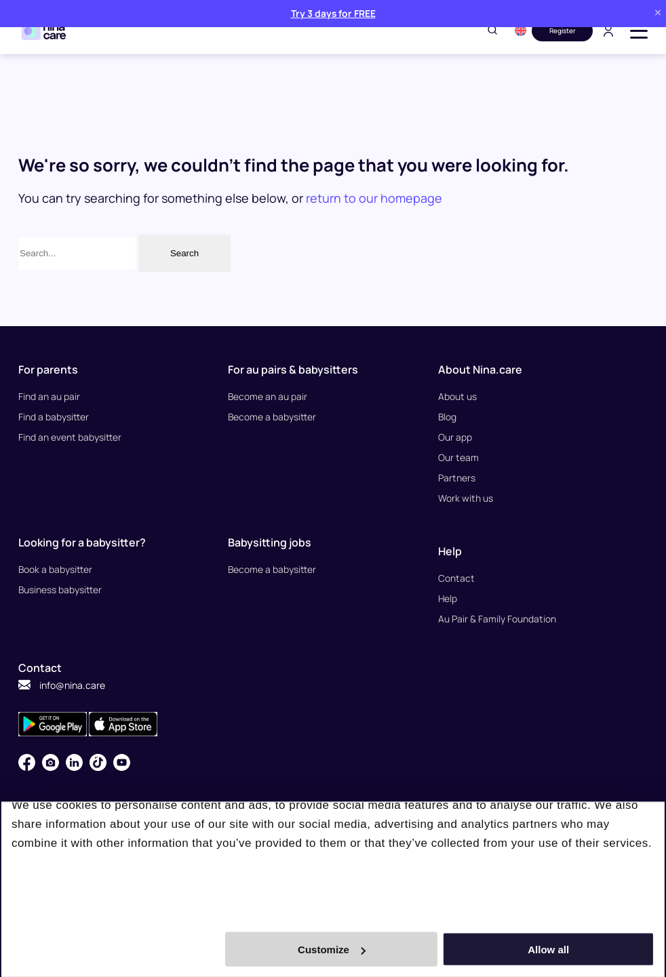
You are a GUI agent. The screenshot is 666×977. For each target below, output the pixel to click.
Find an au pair (49, 396)
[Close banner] (658, 13)
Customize (332, 949)
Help (448, 598)
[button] (520, 30)
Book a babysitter (55, 569)
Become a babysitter (272, 416)
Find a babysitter (53, 416)
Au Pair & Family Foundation (497, 618)
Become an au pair (268, 396)
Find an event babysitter (69, 437)
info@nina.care (61, 685)
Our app (455, 437)
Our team (458, 457)
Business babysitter (60, 589)
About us (457, 396)
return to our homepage (374, 198)
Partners (456, 477)
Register (562, 30)
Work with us (465, 498)
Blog (447, 416)
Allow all (549, 949)
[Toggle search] (492, 31)
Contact (456, 578)
